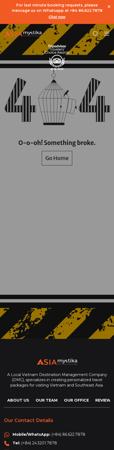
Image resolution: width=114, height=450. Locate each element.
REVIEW (103, 400)
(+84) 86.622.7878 (68, 434)
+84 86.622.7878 (86, 10)
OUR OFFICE (76, 400)
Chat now (57, 17)
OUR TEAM (47, 400)
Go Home (57, 158)
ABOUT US (18, 400)
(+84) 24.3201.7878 (39, 443)
